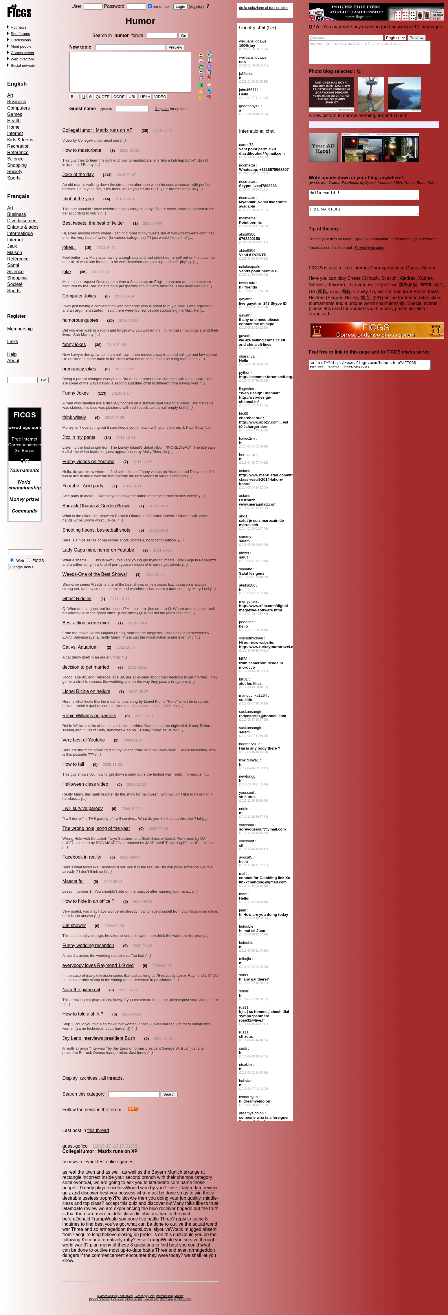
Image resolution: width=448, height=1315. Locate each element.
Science (15, 158)
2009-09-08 (113, 884)
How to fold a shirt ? (82, 1016)
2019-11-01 (163, 138)
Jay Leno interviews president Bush (98, 1041)
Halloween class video (85, 791)
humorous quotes (80, 327)
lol (359, 75)
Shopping (17, 165)
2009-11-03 (112, 772)
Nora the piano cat (81, 992)
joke (66, 278)
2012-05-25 (114, 425)
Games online (108, 1293)
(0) (127, 723)
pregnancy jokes (79, 375)
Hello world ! (370, 200)
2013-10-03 (116, 352)
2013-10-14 (124, 303)
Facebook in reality (81, 859)
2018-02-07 (126, 182)
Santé (13, 265)
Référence (18, 258)
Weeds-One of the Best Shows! (94, 581)
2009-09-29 (158, 836)
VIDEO (155, 104)
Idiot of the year (78, 206)
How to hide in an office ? (88, 904)
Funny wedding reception (88, 948)
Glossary (141, 1293)
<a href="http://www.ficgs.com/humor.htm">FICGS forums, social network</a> (377, 374)
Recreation (18, 146)
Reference (18, 152)
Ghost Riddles (76, 605)
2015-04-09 (152, 230)
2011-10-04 (137, 630)
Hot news (18, 27)
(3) (112, 158)
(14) (106, 206)
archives (89, 1081)
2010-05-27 (138, 699)
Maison (14, 252)
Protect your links (369, 255)
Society (14, 171)
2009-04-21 (132, 1017)
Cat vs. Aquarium (80, 654)
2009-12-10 (144, 723)
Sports (14, 177)
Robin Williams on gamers (89, 722)
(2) (145, 557)
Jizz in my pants (78, 444)
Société (15, 284)
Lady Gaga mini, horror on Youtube (98, 557)
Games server (22, 53)
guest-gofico (74, 1148)
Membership (20, 328)
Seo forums (20, 34)
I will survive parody (82, 815)
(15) (88, 255)
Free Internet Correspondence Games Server (388, 275)
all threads (112, 1081)
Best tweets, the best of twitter (93, 230)
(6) (107, 303)
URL (127, 104)
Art (10, 95)
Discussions (21, 40)
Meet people (21, 46)
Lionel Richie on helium (86, 698)
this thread (98, 1133)
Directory (186, 1297)
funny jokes (74, 351)
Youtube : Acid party (82, 493)
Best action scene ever (85, 630)
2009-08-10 (128, 993)
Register (157, 116)
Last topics (126, 1293)
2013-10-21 (106, 255)
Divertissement (22, 220)
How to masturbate (81, 157)
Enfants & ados (23, 227)
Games (14, 114)
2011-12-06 (143, 469)
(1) (135, 230)
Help (12, 354)
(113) (102, 400)
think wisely (74, 424)
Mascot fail (73, 884)
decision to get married (85, 674)
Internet (15, 133)
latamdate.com (164, 1185)
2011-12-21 (126, 445)
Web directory (22, 59)
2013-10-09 (128, 327)
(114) (107, 182)
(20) (110, 327)
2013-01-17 (121, 400)
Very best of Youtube (83, 747)
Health (14, 120)
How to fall (73, 771)
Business (16, 101)
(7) (125, 469)
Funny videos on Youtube (88, 468)
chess (408, 359)
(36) (83, 279)
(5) (141, 537)
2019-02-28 (129, 158)
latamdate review (184, 1190)
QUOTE (98, 104)
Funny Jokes (75, 400)
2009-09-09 (129, 860)
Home (13, 127)
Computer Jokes (79, 303)
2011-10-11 (132, 493)
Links (12, 341)
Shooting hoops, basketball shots (96, 537)
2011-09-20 (137, 674)
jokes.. (69, 254)
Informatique (20, 233)
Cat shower (74, 928)
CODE (114, 104)
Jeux (12, 246)
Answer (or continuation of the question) (377, 55)
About (13, 360)
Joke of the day (78, 181)
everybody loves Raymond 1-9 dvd (97, 968)
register (197, 6)
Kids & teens (20, 139)
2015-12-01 (125, 206)
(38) (98, 352)
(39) (145, 138)
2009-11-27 (133, 747)
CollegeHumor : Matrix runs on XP (97, 137)
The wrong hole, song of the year (96, 835)
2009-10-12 (131, 816)
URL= (140, 104)
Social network (23, 65)
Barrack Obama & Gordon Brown (96, 513)
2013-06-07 (124, 376)
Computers (18, 108)
